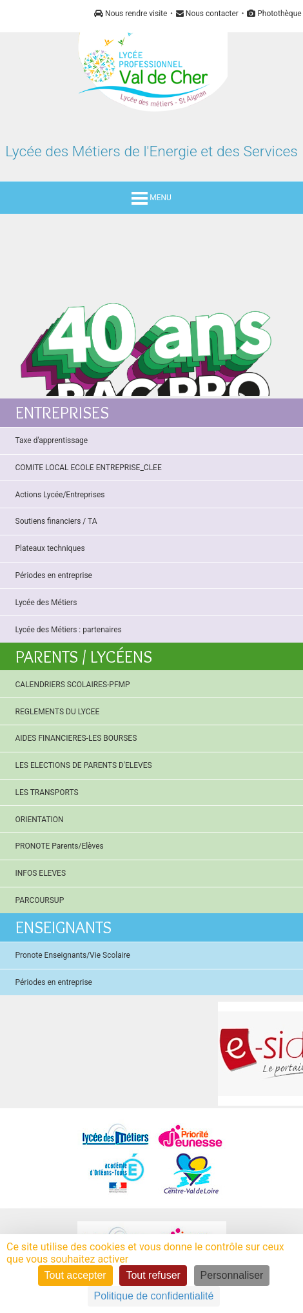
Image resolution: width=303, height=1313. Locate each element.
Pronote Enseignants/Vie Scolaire (72, 955)
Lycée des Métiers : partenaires (68, 629)
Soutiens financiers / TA (56, 521)
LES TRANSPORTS (47, 792)
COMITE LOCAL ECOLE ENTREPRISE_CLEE (88, 467)
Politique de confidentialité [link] (154, 1295)
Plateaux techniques (50, 548)
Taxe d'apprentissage (51, 440)
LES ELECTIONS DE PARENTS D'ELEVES (83, 765)
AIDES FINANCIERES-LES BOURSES (76, 738)
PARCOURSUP (39, 900)
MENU (151, 197)
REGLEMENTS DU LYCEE (57, 711)
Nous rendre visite (130, 13)
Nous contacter (207, 13)
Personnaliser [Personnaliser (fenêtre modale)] (232, 1275)
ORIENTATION (39, 819)
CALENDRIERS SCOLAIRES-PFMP (72, 684)
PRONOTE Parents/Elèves (59, 846)
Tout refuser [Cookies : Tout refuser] (153, 1275)
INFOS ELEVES (40, 873)
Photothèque (274, 13)
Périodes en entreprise (53, 575)
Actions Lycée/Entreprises (60, 494)
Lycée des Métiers (46, 602)
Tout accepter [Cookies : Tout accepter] (75, 1275)
